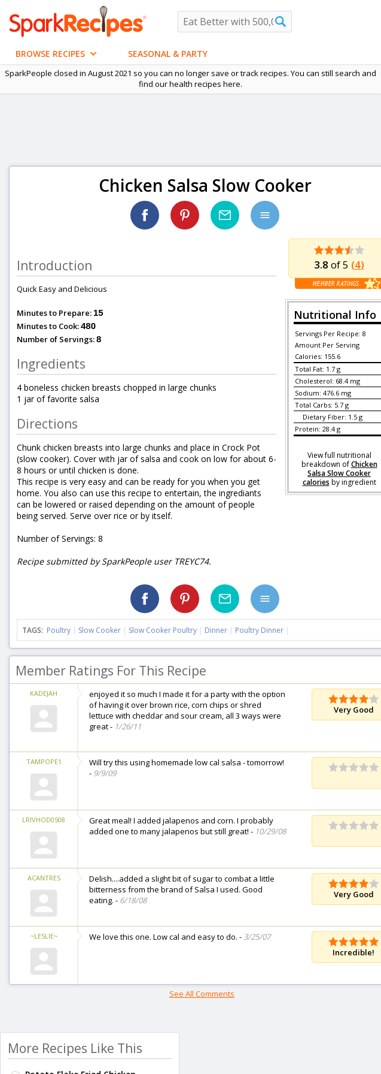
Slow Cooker (99, 630)
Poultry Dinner (259, 630)
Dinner (216, 630)
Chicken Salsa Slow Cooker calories (340, 473)
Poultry (59, 630)
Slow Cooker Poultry (163, 630)
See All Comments (201, 993)
